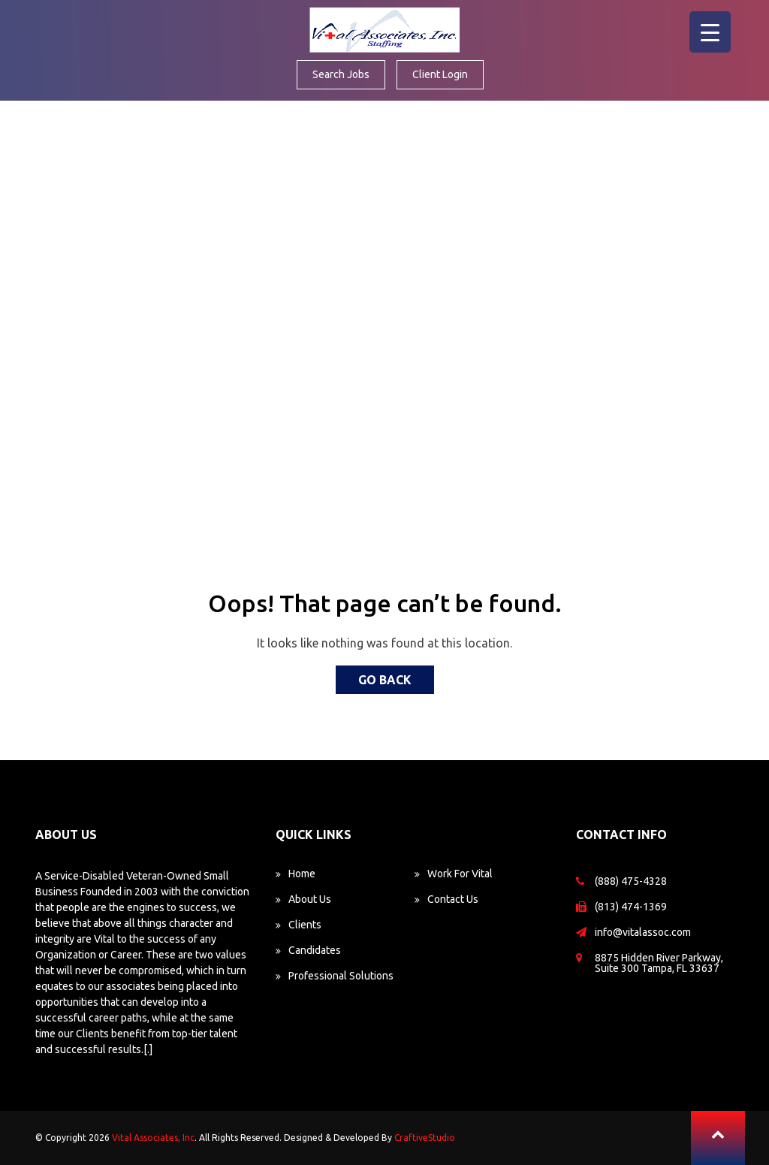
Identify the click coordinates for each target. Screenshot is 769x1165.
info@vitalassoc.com (643, 932)
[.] (147, 1049)
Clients (304, 924)
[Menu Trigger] (710, 32)
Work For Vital (460, 873)
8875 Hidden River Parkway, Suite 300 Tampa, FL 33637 (659, 962)
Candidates (314, 950)
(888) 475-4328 (631, 881)
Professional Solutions (341, 975)
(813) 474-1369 (631, 906)
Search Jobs (340, 74)
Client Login (440, 74)
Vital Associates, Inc (153, 1137)
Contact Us (452, 899)
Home (301, 873)
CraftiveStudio (424, 1137)
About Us (309, 899)
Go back (385, 680)
